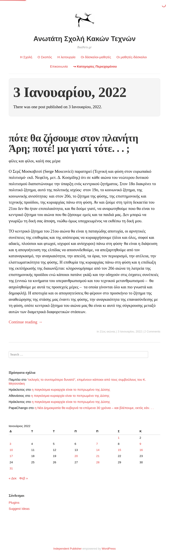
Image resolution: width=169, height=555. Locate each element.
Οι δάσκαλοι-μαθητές (96, 57)
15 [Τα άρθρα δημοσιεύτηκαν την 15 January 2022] (119, 450)
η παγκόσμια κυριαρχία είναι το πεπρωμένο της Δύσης (71, 389)
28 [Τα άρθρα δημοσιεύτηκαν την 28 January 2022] (97, 462)
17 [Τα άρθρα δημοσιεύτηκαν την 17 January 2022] (11, 456)
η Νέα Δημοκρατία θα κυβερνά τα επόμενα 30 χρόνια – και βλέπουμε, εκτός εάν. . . (94, 408)
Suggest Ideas (19, 508)
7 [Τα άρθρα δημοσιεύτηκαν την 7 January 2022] (97, 443)
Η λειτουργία (66, 57)
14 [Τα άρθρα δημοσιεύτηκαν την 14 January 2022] (97, 450)
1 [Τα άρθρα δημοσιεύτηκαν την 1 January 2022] (119, 437)
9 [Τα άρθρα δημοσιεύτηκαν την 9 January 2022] (140, 443)
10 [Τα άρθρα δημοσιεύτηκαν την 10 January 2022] (11, 450)
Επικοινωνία (59, 66)
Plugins (14, 502)
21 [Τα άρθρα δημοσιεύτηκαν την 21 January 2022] (97, 456)
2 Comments (152, 331)
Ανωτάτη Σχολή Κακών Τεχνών (84, 39)
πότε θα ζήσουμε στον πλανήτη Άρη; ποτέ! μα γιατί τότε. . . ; (73, 143)
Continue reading (25, 322)
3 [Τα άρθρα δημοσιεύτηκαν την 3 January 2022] (10, 443)
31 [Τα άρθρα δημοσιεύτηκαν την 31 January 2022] (11, 468)
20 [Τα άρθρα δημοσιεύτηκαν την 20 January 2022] (76, 456)
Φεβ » (23, 478)
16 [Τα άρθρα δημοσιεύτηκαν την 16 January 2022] (141, 450)
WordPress (109, 548)
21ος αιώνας (107, 331)
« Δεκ (13, 478)
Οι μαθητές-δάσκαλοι (131, 57)
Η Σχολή (26, 57)
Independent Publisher (67, 548)
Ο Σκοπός (45, 57)
